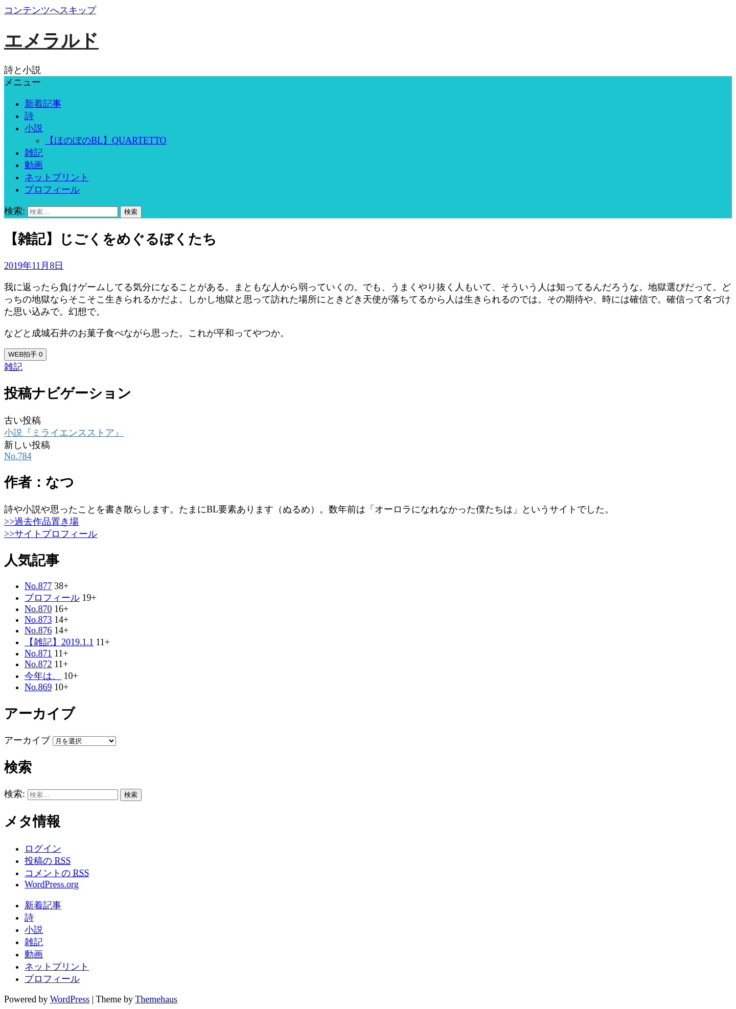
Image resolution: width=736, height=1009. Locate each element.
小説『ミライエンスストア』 (64, 433)
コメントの (57, 873)
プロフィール (52, 189)
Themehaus (156, 999)
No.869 (38, 687)
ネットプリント (57, 177)
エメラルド (51, 41)
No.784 (18, 456)
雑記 (34, 153)
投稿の (48, 861)
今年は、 (43, 676)
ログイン (43, 848)
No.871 (38, 653)
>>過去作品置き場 (41, 522)
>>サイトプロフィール (50, 534)
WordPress (70, 999)
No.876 (38, 630)
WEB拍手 (25, 354)
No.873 (38, 620)
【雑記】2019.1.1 (59, 642)
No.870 (38, 609)
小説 (34, 128)
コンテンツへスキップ (50, 10)
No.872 (38, 664)
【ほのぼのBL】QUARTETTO (106, 140)
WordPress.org (52, 884)
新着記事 (43, 104)
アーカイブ (27, 740)
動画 (34, 165)
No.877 (38, 586)
